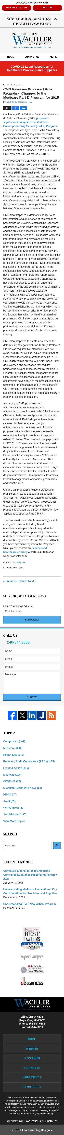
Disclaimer (32, 1058)
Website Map (32, 1077)
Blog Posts (32, 1087)
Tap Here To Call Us (16, 7)
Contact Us (32, 57)
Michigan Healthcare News (22, 788)
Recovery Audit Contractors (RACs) (29, 761)
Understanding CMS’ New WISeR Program (29, 904)
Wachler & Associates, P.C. (44, 1121)
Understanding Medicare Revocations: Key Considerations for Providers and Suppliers (30, 891)
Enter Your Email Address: (18, 606)
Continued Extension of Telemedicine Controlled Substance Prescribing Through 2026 (30, 874)
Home (10, 57)
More (53, 57)
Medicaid (12, 774)
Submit (32, 697)
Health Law (13, 754)
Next (32, 581)
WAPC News (13, 807)
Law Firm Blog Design (31, 1130)
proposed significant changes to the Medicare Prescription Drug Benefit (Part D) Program (30, 122)
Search (57, 845)
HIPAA (10, 794)
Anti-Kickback (14, 814)
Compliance (14, 741)
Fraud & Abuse (16, 768)
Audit (9, 801)
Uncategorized (19, 562)
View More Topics (14, 821)
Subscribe (32, 619)
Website (32, 1048)
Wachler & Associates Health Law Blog (32, 40)
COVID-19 (12, 781)
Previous (10, 581)
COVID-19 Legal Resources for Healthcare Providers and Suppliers (32, 68)
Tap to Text (47, 7)
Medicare (12, 748)
